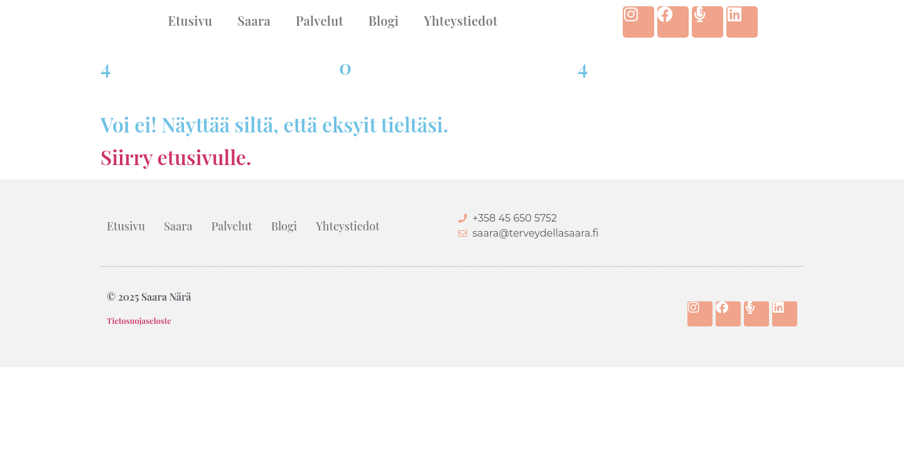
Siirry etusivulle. (175, 156)
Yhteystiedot (460, 20)
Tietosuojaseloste (139, 320)
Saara (254, 20)
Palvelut (319, 20)
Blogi (384, 20)
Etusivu (190, 20)
